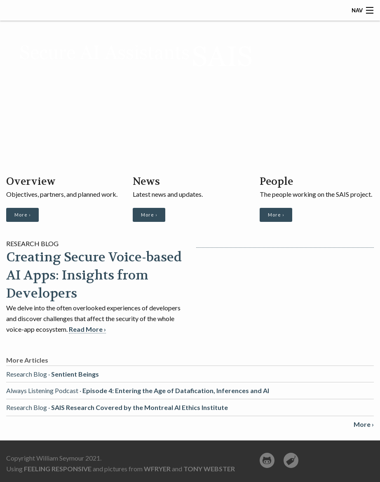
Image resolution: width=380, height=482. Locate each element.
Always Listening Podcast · (137, 390)
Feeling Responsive (57, 469)
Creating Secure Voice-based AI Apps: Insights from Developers (94, 275)
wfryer (157, 469)
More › (22, 214)
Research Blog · (52, 374)
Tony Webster (209, 469)
